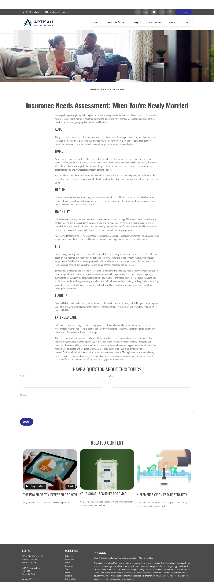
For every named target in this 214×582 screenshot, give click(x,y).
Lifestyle (68, 566)
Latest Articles (70, 570)
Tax (66, 560)
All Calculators (70, 576)
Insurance (69, 557)
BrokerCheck (149, 549)
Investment (69, 550)
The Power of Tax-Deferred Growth (50, 485)
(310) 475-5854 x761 (31, 3)
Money (67, 563)
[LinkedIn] (146, 3)
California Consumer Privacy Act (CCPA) (173, 575)
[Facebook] (162, 3)
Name (22, 366)
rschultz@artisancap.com (57, 3)
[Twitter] (137, 3)
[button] (97, 13)
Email (111, 366)
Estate (67, 553)
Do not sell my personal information (164, 578)
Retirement (69, 547)
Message (24, 386)
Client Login (183, 3)
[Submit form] (26, 413)
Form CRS (102, 543)
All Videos (69, 573)
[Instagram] (170, 3)
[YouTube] (154, 3)
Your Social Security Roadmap (103, 484)
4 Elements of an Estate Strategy (162, 485)
